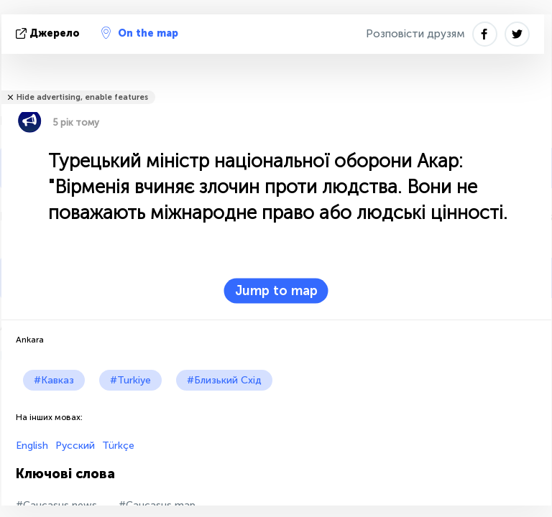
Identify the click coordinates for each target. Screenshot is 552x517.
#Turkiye (130, 380)
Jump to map (276, 291)
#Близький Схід (224, 380)
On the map (139, 33)
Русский (75, 445)
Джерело (49, 33)
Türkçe (118, 445)
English (32, 445)
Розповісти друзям (415, 33)
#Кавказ (54, 380)
